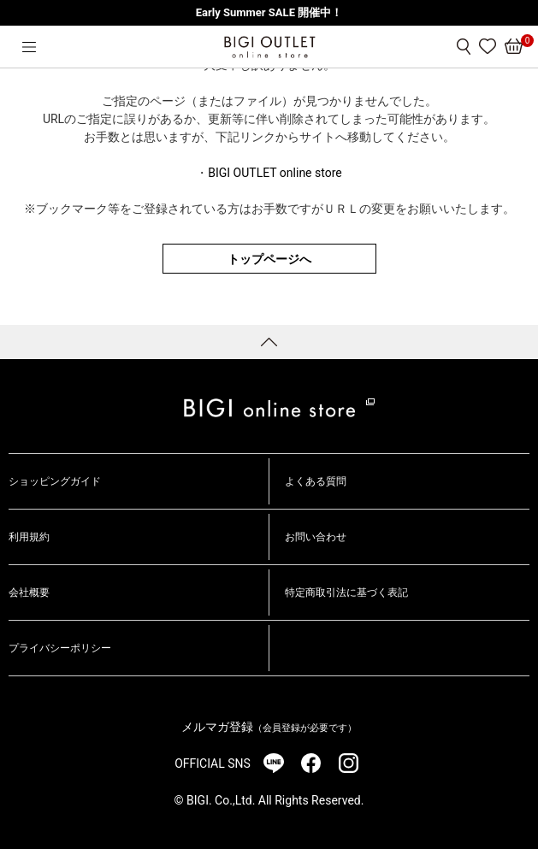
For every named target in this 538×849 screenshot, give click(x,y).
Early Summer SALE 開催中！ (269, 12)
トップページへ (269, 259)
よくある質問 (315, 481)
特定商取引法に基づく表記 (346, 592)
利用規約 (29, 537)
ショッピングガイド (55, 481)
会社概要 (29, 592)
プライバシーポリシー (60, 648)
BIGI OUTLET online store (274, 173)
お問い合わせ (315, 537)
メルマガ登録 (269, 727)
